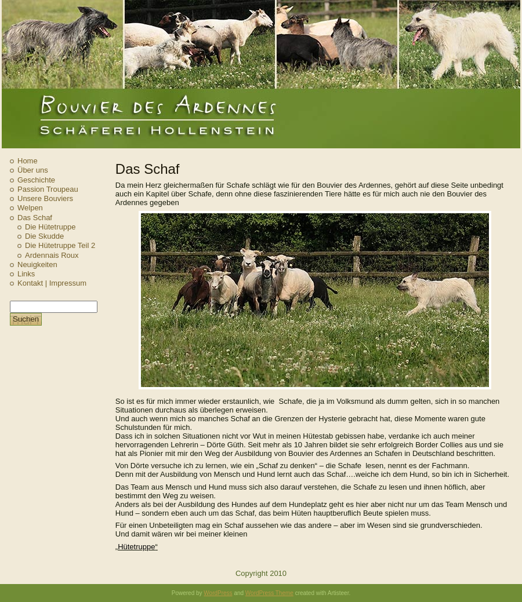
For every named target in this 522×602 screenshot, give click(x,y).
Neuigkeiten (37, 264)
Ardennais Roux (52, 255)
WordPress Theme (269, 593)
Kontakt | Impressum (51, 283)
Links (26, 273)
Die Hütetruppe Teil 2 (60, 245)
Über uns (32, 170)
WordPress (218, 593)
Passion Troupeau (47, 189)
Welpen (30, 207)
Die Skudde (44, 236)
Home (27, 160)
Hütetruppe (136, 546)
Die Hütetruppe (50, 226)
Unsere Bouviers (45, 198)
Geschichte (36, 180)
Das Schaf (34, 217)
